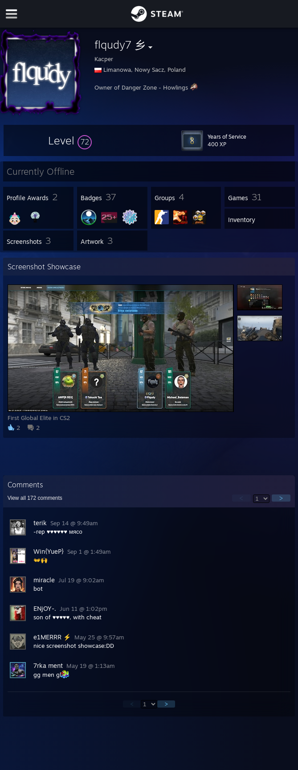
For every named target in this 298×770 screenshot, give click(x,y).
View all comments (35, 498)
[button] (70, 140)
